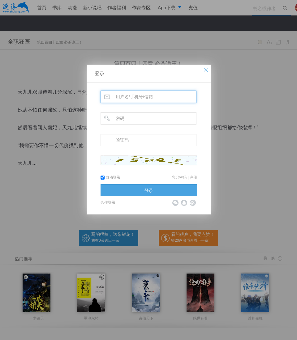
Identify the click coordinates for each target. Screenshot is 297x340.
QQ (184, 203)
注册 (193, 177)
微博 (193, 203)
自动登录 (110, 177)
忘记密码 (179, 177)
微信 (175, 203)
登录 (100, 73)
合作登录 (108, 202)
